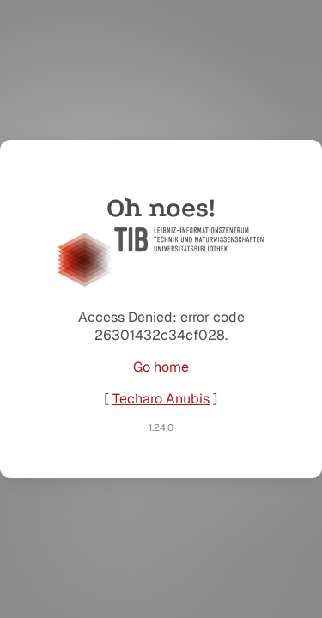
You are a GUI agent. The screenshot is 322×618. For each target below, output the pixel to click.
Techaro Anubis (161, 399)
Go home (161, 367)
